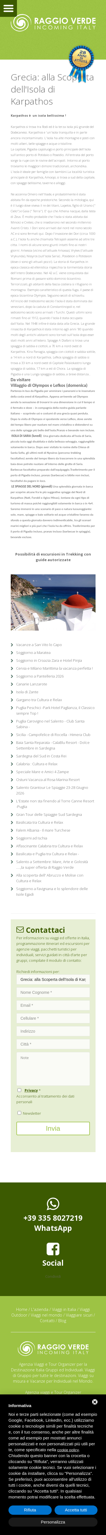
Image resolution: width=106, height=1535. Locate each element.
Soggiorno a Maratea (33, 652)
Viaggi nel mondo (46, 1315)
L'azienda (39, 1309)
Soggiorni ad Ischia (31, 838)
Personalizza (53, 1522)
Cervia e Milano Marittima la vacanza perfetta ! (54, 668)
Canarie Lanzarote (31, 684)
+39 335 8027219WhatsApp (53, 1215)
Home (21, 1309)
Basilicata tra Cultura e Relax (39, 822)
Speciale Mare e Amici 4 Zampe (42, 771)
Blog (62, 1320)
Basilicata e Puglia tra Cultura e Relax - (47, 853)
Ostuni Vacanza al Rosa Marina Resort (48, 779)
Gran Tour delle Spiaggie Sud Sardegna (49, 814)
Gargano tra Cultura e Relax (39, 699)
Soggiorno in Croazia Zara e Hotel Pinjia (49, 660)
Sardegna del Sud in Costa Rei (41, 756)
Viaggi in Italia (64, 1309)
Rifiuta (30, 1509)
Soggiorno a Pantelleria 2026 (40, 676)
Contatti (47, 1320)
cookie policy (68, 1450)
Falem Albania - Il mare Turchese (43, 830)
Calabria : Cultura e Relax (36, 763)
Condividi (53, 1276)
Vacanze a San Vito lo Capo (39, 644)
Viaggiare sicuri (79, 1315)
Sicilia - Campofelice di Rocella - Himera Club (53, 734)
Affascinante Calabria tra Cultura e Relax (49, 845)
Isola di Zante (27, 691)
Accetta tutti (76, 1509)
